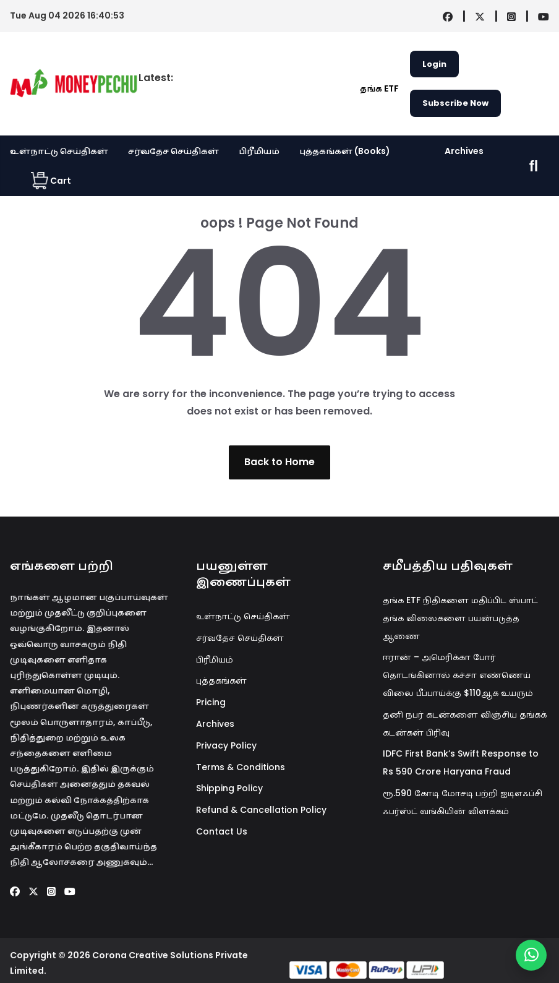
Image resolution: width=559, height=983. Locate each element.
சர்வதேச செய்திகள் (173, 151)
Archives (464, 151)
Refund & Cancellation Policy (261, 810)
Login (434, 64)
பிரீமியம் (259, 151)
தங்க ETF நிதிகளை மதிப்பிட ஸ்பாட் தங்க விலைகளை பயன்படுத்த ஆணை (460, 618)
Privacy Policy (226, 745)
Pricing (211, 702)
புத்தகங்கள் (221, 680)
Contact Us (221, 831)
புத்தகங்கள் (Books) (344, 151)
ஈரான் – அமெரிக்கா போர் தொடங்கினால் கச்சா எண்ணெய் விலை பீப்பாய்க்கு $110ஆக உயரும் (458, 675)
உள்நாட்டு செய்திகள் (59, 151)
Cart (51, 180)
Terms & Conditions (240, 767)
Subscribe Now (455, 103)
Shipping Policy (229, 788)
